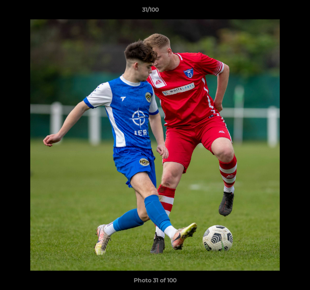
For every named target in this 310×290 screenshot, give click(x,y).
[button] (281, 11)
